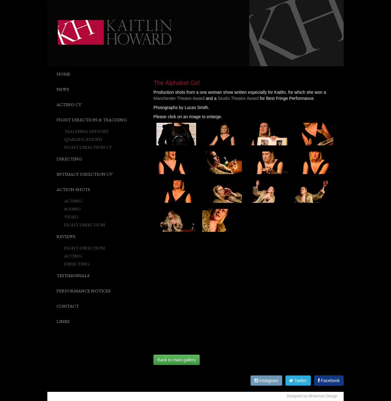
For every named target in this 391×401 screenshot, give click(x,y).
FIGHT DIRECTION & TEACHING (92, 119)
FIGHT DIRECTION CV (88, 147)
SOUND (72, 209)
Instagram (266, 380)
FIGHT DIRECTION (84, 225)
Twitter (298, 380)
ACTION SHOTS (73, 189)
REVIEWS (66, 236)
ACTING (73, 201)
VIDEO (71, 217)
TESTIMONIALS (73, 275)
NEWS (63, 89)
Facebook (329, 380)
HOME (63, 74)
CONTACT (68, 306)
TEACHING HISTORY (86, 131)
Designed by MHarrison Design (312, 396)
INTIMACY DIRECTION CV (85, 174)
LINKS (63, 321)
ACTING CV (69, 104)
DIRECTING (69, 159)
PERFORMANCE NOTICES (84, 290)
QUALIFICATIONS (83, 139)
